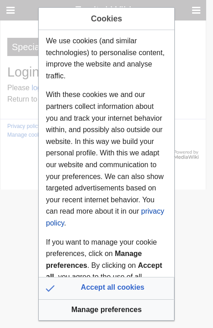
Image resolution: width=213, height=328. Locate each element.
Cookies (106, 18)
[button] (106, 288)
